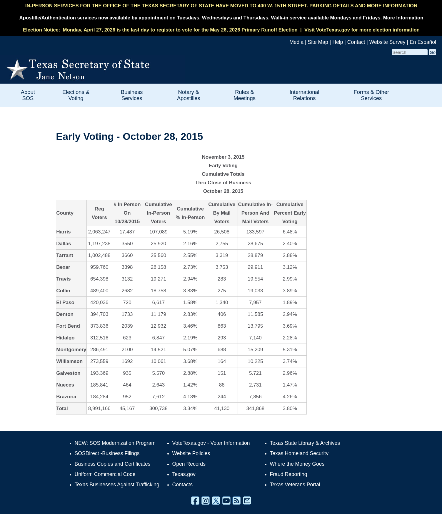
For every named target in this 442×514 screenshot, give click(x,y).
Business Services (132, 95)
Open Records (189, 464)
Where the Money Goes (297, 464)
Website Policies (191, 453)
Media (296, 42)
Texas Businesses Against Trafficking (117, 485)
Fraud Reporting (288, 474)
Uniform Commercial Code (105, 474)
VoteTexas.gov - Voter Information (211, 443)
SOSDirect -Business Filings (107, 453)
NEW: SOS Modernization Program (115, 443)
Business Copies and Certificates (113, 464)
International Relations (304, 95)
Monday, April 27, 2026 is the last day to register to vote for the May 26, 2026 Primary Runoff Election (180, 30)
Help (337, 42)
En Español (423, 42)
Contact (356, 42)
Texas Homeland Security (299, 453)
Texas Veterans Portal (295, 485)
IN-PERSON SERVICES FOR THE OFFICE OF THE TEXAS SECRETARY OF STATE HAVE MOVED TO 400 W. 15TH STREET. (221, 6)
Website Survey (387, 42)
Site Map (318, 42)
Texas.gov (184, 474)
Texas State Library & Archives (305, 443)
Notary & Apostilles (188, 95)
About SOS (28, 95)
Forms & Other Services (371, 95)
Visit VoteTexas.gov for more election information (362, 30)
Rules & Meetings (244, 95)
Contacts (182, 485)
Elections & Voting (75, 95)
